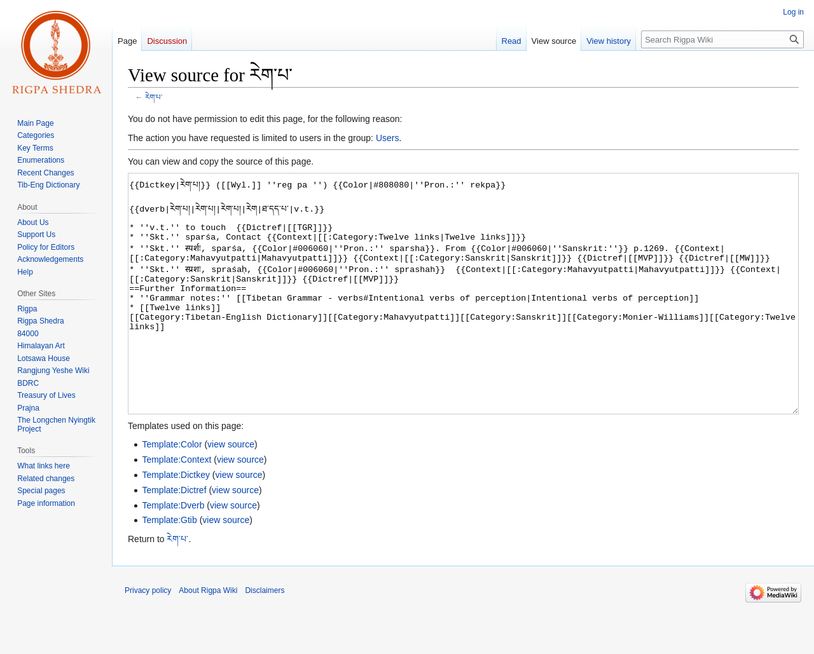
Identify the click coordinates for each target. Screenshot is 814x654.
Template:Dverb (173, 553)
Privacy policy (148, 638)
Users (387, 138)
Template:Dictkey (176, 522)
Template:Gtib (169, 567)
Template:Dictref (174, 538)
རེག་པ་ (153, 97)
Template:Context (176, 507)
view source (230, 492)
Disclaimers (264, 638)
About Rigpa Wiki (208, 638)
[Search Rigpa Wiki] (722, 39)
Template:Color (172, 492)
